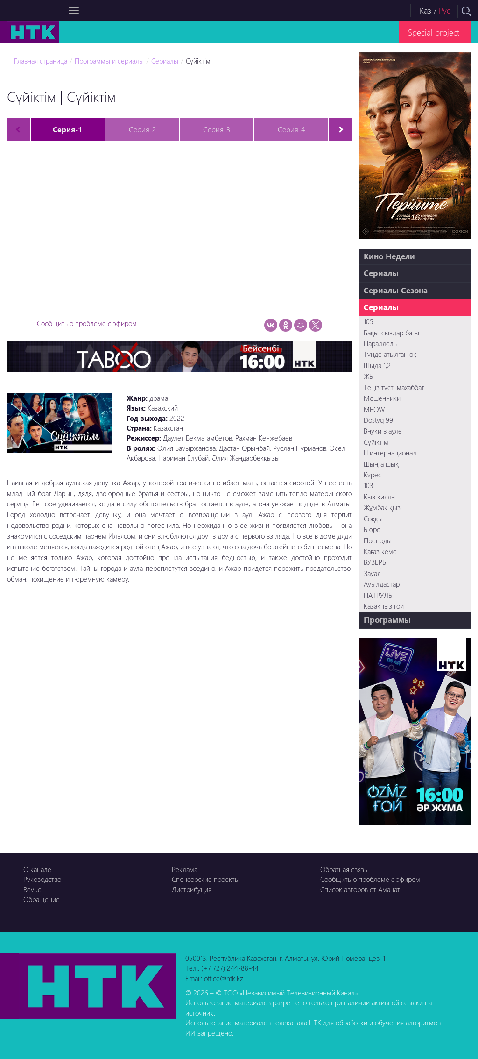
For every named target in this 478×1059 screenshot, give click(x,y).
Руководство (42, 879)
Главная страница (40, 60)
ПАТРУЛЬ (378, 595)
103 (368, 485)
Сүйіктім (198, 60)
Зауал (372, 573)
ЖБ (368, 376)
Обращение (41, 899)
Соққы (373, 518)
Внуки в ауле (383, 430)
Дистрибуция (191, 889)
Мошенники (382, 398)
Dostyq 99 (378, 420)
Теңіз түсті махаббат (394, 387)
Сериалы (164, 60)
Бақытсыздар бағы (391, 332)
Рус (444, 10)
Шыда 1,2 (377, 365)
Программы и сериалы (109, 60)
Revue (32, 889)
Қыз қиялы (380, 496)
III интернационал (390, 452)
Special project (433, 32)
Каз (425, 10)
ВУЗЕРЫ (375, 562)
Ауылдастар (382, 584)
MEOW (374, 409)
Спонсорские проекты (205, 879)
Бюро (372, 529)
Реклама (184, 869)
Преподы (378, 540)
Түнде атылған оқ (390, 354)
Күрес (372, 474)
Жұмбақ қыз (382, 507)
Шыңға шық (381, 464)
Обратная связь (343, 869)
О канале (37, 869)
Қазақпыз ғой (384, 606)
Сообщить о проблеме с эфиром (87, 323)
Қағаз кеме (380, 551)
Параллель (380, 343)
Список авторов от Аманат (360, 889)
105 (368, 321)
